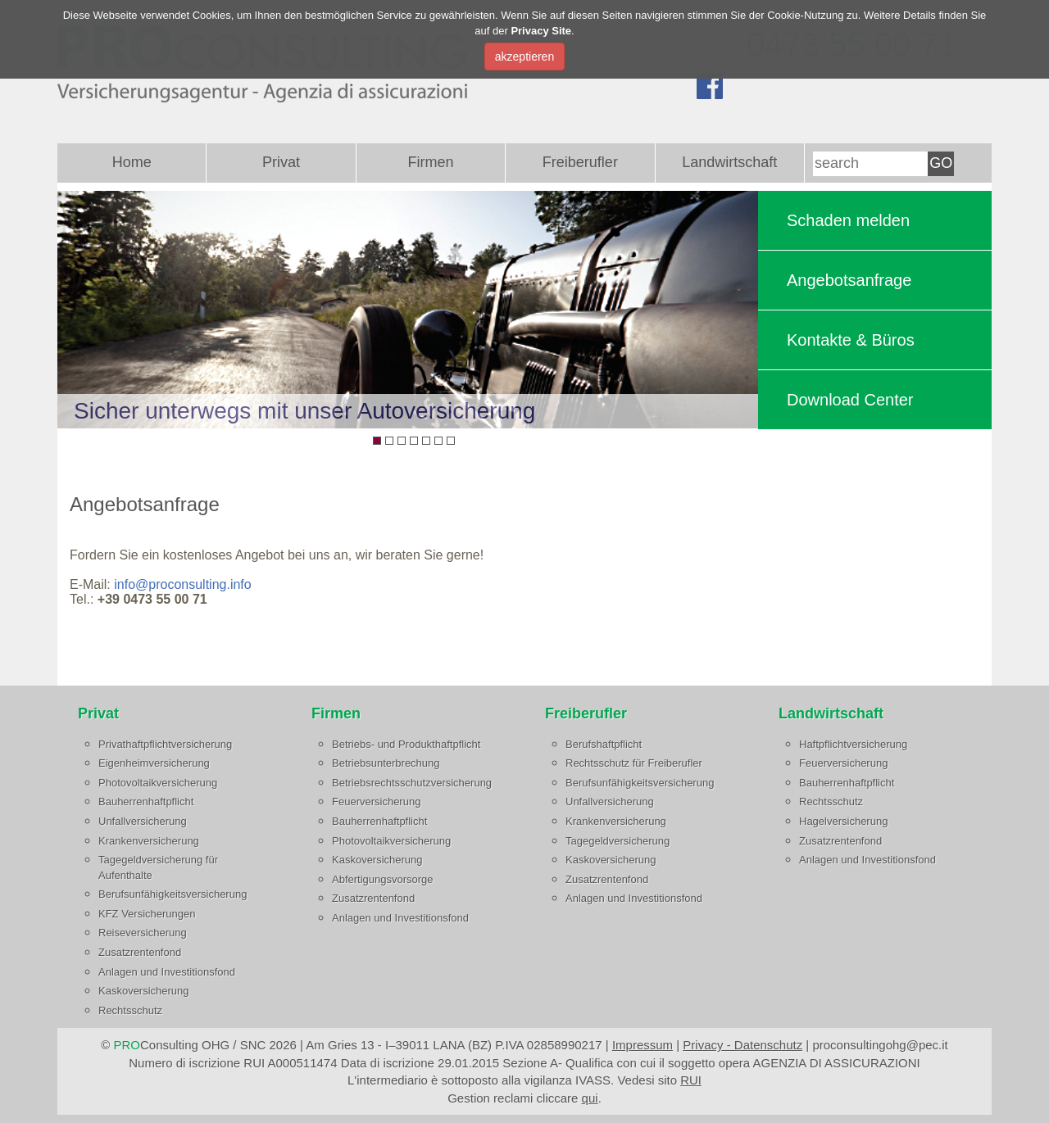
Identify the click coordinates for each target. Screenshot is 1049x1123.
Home (132, 162)
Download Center (850, 400)
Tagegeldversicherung (617, 841)
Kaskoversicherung (143, 991)
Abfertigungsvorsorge (383, 879)
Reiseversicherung (142, 932)
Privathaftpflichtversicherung (165, 744)
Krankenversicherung (148, 841)
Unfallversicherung (142, 821)
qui (590, 1098)
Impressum (642, 1045)
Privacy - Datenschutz (742, 1045)
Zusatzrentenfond (139, 952)
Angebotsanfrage (849, 280)
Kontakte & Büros (851, 340)
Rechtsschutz (130, 1010)
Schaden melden (848, 220)
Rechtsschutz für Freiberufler (633, 763)
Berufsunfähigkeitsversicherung (172, 894)
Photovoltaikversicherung (157, 783)
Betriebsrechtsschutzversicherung (412, 783)
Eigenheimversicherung (154, 763)
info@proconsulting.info (182, 584)
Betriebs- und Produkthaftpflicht (406, 744)
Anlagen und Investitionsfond (166, 972)
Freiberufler (580, 162)
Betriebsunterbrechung (386, 763)
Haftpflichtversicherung (853, 744)
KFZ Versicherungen (147, 914)
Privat (281, 162)
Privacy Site (541, 31)
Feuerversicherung (376, 801)
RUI (691, 1080)
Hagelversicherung (843, 821)
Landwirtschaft (729, 162)
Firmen (430, 162)
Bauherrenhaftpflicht (145, 801)
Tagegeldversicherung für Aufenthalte (158, 867)
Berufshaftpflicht (603, 744)
